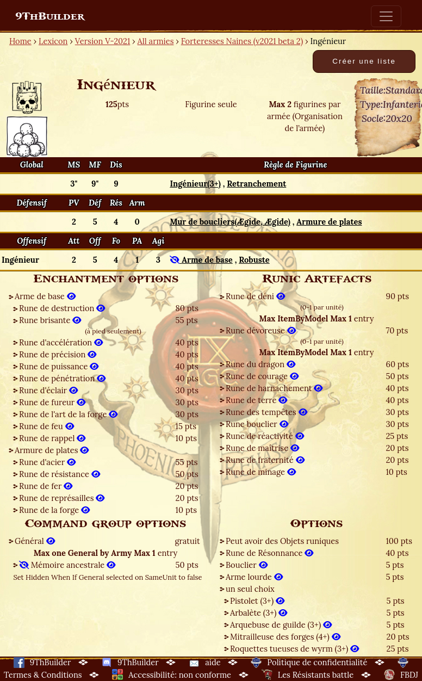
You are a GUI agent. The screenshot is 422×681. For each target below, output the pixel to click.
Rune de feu (46, 426)
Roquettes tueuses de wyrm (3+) (294, 648)
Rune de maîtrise (262, 448)
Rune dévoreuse (261, 330)
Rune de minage (261, 472)
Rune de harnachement (274, 388)
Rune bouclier (257, 424)
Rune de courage (262, 376)
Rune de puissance (58, 366)
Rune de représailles (61, 498)
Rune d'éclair (48, 390)
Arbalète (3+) (258, 613)
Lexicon (53, 41)
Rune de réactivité (265, 436)
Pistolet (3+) (257, 601)
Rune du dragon (260, 364)
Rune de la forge (54, 510)
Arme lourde (254, 577)
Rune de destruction (62, 308)
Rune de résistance (59, 474)
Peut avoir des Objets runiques (282, 541)
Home (20, 41)
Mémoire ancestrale (67, 565)
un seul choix (250, 589)
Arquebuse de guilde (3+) (281, 625)
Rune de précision (57, 354)
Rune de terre (256, 400)
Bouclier (247, 565)
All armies (156, 41)
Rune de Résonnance (269, 553)
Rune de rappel (52, 438)
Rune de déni (255, 296)
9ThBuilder (49, 16)
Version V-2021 (102, 41)
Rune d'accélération (61, 342)
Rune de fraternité (265, 460)
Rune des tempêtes (266, 412)
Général (35, 541)
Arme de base (45, 296)
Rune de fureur (52, 402)
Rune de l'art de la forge (68, 414)
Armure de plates (52, 450)
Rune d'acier (47, 462)
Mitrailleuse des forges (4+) (285, 637)
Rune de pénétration (62, 378)
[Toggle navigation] (386, 16)
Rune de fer (45, 486)
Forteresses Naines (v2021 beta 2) (242, 41)
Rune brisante (50, 320)
